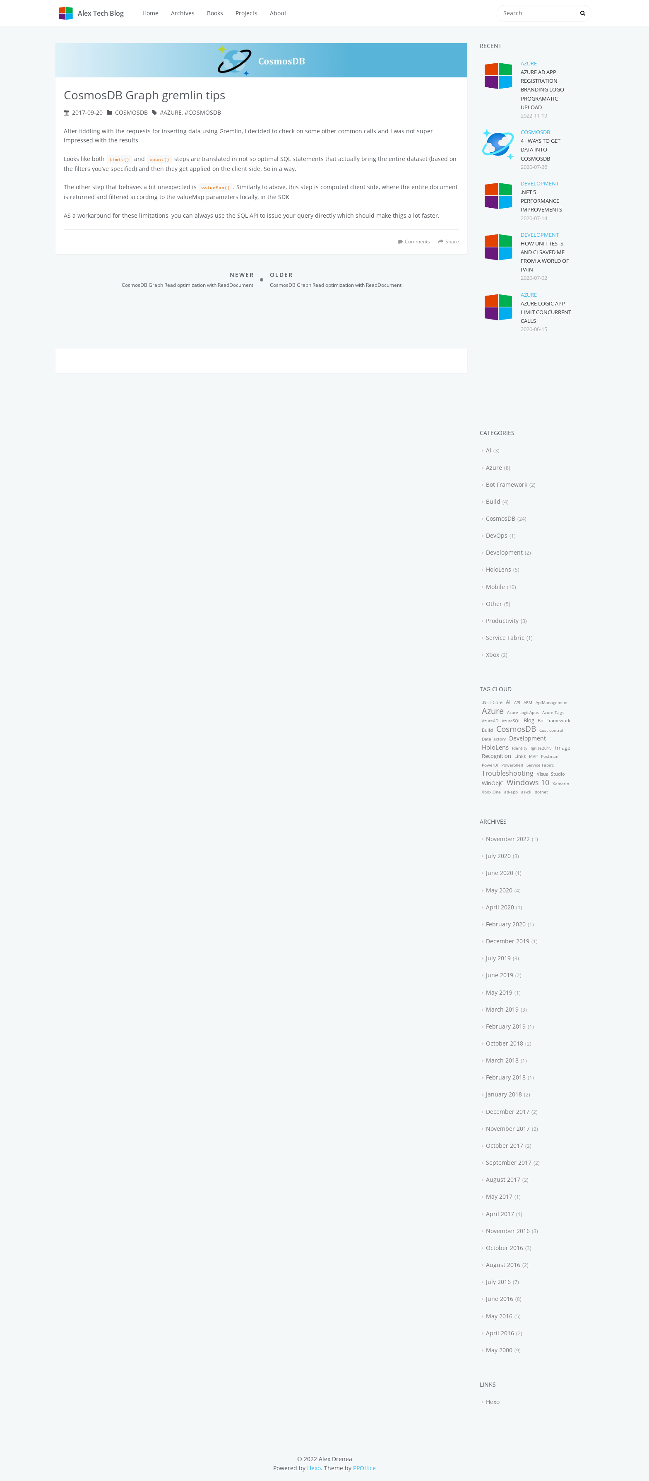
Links (520, 756)
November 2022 (508, 839)
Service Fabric (505, 638)
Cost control (551, 730)
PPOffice (364, 1468)
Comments (417, 241)
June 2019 (499, 975)
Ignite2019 (541, 748)
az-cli (526, 792)
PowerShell (512, 765)
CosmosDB (131, 112)
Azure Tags (553, 712)
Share (448, 241)
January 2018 (504, 1094)
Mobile (495, 587)
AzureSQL (511, 721)
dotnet (541, 792)
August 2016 (503, 1265)
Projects (246, 13)
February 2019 (506, 1026)
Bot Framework (506, 484)
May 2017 (499, 1196)
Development (540, 183)
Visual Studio (551, 774)
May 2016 (499, 1316)
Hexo (493, 1402)
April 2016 (500, 1333)
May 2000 (499, 1350)
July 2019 (498, 958)
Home (150, 13)
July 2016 (498, 1282)
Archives (183, 13)
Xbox (492, 655)
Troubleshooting (508, 773)
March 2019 (502, 1009)
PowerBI (490, 765)
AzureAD (490, 721)
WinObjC (492, 783)
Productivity (502, 621)
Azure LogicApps (523, 712)
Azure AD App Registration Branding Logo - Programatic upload (544, 89)
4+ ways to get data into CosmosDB (540, 149)
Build (493, 501)
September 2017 (508, 1162)
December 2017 (507, 1112)
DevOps (496, 535)
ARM (528, 702)
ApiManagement (552, 702)
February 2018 (506, 1077)
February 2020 (506, 924)
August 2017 (503, 1179)
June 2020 (499, 873)
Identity (519, 748)
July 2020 (498, 856)
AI (488, 450)
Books (215, 13)
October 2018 (504, 1043)
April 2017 (500, 1214)
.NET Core (492, 702)
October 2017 (504, 1145)
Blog (529, 720)
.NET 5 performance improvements (541, 200)
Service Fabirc (540, 765)
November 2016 (508, 1231)
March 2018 (502, 1060)
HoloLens (498, 569)
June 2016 (499, 1299)
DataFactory (494, 739)
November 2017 (508, 1128)
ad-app (511, 792)
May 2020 (499, 890)
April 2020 (500, 907)
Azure (172, 112)
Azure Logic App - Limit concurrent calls (546, 312)
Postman (549, 756)
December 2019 (507, 941)
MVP (533, 756)
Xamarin (561, 783)
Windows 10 (528, 782)
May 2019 (499, 992)
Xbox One (491, 792)
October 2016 (504, 1248)
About (278, 13)
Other (494, 604)
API (517, 702)
